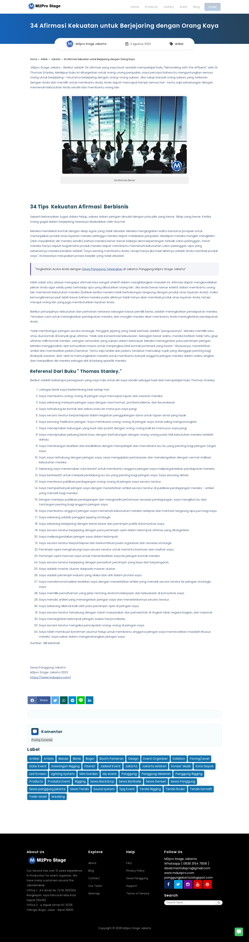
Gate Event (37, 766)
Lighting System (63, 774)
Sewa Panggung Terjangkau (102, 269)
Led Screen (37, 774)
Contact (94, 878)
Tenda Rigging (150, 789)
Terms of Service (137, 893)
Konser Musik (181, 766)
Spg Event (127, 789)
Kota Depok (205, 766)
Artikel (34, 758)
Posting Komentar (42, 739)
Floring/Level (199, 758)
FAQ (129, 863)
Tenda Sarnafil (201, 789)
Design (133, 758)
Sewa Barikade (130, 781)
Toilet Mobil (38, 796)
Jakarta (131, 766)
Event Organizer (155, 758)
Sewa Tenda (79, 789)
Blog (91, 871)
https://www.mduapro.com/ (50, 677)
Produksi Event (59, 781)
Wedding (58, 796)
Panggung (129, 774)
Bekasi (63, 758)
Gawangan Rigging (65, 766)
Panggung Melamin (156, 774)
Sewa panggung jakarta (47, 789)
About (92, 863)
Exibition (179, 758)
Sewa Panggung (183, 781)
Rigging (80, 781)
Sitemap (94, 893)
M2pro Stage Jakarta (137, 928)
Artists (49, 758)
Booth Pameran (111, 758)
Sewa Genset (156, 781)
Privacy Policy (135, 871)
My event (110, 774)
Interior (90, 766)
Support (131, 886)
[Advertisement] (124, 810)
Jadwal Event (110, 766)
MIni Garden (88, 774)
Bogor (90, 758)
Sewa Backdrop (102, 781)
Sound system (104, 789)
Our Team (95, 886)
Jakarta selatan (154, 766)
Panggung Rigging (188, 774)
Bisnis (77, 758)
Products (36, 781)
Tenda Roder (175, 789)
